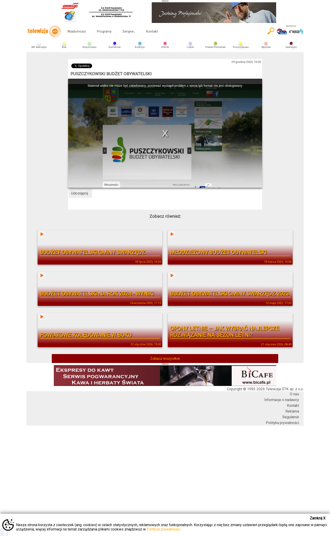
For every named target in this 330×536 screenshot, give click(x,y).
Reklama (292, 411)
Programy (104, 32)
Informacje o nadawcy (281, 400)
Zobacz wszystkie (165, 358)
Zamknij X (317, 518)
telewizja (44, 31)
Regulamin (290, 417)
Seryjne (129, 32)
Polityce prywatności (163, 529)
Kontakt (152, 32)
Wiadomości (76, 32)
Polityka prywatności (282, 423)
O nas (294, 394)
